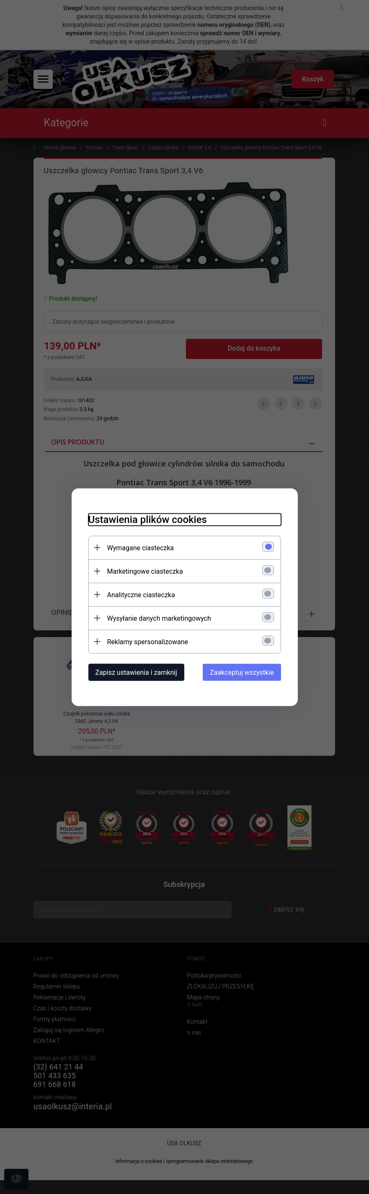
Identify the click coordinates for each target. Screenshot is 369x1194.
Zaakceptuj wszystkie (242, 672)
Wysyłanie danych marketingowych (159, 618)
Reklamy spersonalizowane (147, 641)
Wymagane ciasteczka (140, 547)
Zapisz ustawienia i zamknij (136, 672)
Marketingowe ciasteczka (145, 571)
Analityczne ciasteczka (141, 594)
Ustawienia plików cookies (147, 519)
